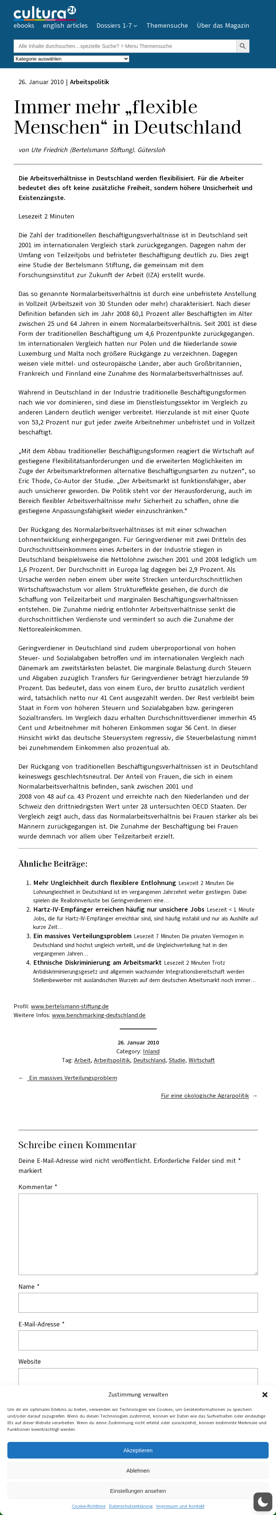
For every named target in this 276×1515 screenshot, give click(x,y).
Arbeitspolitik (112, 1060)
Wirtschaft (202, 1060)
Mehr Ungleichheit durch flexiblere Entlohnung (104, 882)
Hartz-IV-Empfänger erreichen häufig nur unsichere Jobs (119, 909)
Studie (177, 1060)
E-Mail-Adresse (41, 1324)
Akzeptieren (138, 1450)
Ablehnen (138, 1470)
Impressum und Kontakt (180, 1506)
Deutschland (149, 1060)
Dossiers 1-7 (114, 25)
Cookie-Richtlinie (88, 1506)
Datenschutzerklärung (131, 1506)
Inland (151, 1051)
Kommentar (37, 1186)
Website (29, 1361)
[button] (265, 1394)
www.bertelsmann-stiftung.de (70, 1006)
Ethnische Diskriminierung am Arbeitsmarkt (97, 962)
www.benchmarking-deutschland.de (99, 1015)
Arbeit (82, 1060)
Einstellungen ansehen (138, 1491)
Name (29, 1286)
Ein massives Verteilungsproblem (82, 936)
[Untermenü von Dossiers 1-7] (135, 26)
